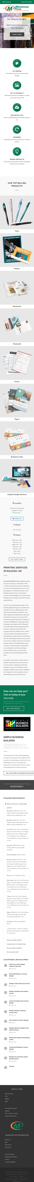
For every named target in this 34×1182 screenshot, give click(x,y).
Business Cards (17, 457)
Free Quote (7, 2)
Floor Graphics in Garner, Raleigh (18, 1020)
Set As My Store (17, 559)
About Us (7, 1135)
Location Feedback (10, 1158)
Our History (8, 1141)
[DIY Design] (17, 63)
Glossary (11, 1109)
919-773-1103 (26, 2)
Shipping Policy (17, 1177)
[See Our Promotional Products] (17, 151)
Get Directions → (17, 512)
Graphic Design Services (17, 494)
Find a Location (9, 1089)
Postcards (17, 344)
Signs (6, 1097)
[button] (2, 30)
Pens (17, 231)
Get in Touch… (14, 708)
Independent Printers (11, 1153)
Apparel (7, 1107)
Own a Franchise (9, 1150)
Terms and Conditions (12, 1175)
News (16, 1109)
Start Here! (17, 34)
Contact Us (8, 1143)
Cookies (21, 1172)
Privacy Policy (13, 1172)
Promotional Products (11, 1104)
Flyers (17, 419)
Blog (6, 1138)
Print (6, 1092)
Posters (17, 269)
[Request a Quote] (17, 85)
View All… (12, 1066)
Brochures (17, 306)
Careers (7, 1155)
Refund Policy (23, 1175)
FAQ (6, 1109)
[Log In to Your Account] (17, 129)
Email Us (17, 518)
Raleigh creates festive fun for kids (19, 983)
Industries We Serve (10, 1112)
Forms (17, 382)
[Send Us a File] (17, 107)
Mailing (7, 1095)
